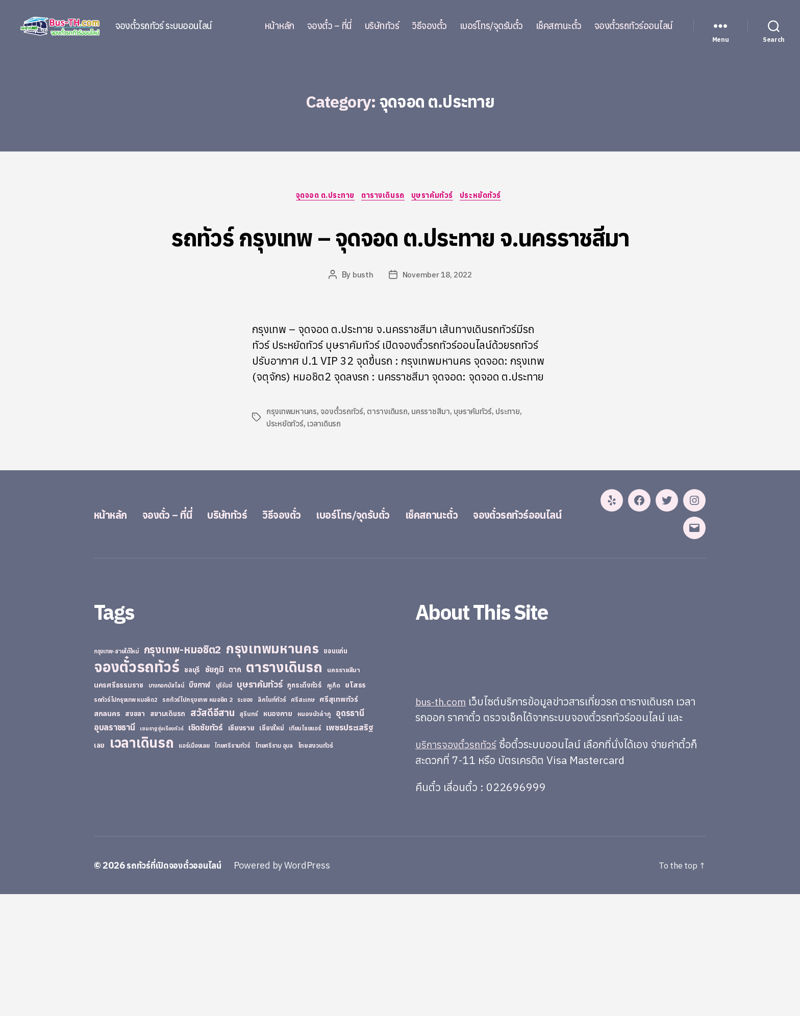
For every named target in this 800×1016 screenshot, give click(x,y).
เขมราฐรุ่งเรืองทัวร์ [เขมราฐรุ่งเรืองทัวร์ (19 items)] (161, 850)
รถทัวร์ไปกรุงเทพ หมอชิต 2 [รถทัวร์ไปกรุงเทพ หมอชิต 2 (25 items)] (197, 821)
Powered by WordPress (290, 987)
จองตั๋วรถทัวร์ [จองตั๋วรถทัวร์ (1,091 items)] (136, 788)
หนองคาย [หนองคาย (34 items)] (277, 835)
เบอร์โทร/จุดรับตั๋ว (491, 26)
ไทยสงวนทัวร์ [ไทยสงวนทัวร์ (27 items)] (315, 867)
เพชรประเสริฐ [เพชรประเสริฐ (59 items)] (349, 849)
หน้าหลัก (279, 26)
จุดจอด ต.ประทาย (321, 196)
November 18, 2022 (437, 314)
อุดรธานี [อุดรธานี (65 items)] (350, 834)
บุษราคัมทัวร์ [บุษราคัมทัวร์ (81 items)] (260, 806)
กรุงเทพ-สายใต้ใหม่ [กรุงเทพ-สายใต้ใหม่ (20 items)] (116, 773)
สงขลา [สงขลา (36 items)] (135, 835)
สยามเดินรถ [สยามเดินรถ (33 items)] (168, 835)
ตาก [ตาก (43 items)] (235, 791)
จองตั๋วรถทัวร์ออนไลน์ (633, 26)
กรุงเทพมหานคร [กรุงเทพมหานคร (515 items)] (272, 770)
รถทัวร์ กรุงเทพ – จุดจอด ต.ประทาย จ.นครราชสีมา (400, 255)
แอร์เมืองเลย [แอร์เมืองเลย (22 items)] (194, 867)
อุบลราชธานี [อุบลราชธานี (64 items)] (114, 849)
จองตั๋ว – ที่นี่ (329, 26)
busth (361, 314)
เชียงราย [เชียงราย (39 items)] (241, 849)
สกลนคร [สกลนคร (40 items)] (107, 835)
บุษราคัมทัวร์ (437, 196)
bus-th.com (443, 823)
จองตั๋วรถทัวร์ (343, 450)
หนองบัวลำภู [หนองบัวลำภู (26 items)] (314, 836)
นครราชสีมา (434, 450)
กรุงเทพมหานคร (292, 450)
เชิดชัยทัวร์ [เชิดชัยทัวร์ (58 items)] (205, 849)
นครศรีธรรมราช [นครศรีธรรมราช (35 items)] (118, 806)
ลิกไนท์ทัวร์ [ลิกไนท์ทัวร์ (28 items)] (272, 821)
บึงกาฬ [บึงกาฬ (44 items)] (200, 806)
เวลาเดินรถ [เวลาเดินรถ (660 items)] (142, 864)
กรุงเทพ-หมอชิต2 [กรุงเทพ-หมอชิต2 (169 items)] (182, 771)
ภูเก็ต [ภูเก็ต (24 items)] (333, 807)
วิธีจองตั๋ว (429, 26)
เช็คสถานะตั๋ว (559, 26)
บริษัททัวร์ (382, 26)
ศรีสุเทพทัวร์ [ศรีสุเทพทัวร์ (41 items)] (338, 821)
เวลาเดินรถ (325, 463)
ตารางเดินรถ (383, 196)
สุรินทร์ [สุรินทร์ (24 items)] (248, 836)
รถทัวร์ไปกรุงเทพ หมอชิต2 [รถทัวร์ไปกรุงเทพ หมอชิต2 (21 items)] (126, 821)
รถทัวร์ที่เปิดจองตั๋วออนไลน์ (178, 987)
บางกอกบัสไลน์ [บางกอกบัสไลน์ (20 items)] (166, 807)
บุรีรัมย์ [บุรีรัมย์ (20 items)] (224, 807)
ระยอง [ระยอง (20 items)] (245, 821)
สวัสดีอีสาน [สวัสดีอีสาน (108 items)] (212, 834)
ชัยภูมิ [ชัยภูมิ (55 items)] (214, 791)
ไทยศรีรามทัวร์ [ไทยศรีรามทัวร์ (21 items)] (232, 867)
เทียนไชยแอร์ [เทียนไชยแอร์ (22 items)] (305, 850)
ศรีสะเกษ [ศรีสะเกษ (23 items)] (302, 821)
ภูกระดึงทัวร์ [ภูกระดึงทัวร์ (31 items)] (304, 807)
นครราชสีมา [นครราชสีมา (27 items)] (343, 792)
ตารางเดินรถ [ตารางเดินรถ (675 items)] (284, 789)
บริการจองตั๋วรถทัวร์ (458, 866)
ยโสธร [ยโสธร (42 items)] (355, 806)
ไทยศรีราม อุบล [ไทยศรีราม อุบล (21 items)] (274, 867)
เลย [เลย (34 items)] (99, 867)
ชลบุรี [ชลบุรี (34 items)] (192, 791)
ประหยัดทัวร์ (488, 196)
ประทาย (512, 450)
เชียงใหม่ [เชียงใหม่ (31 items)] (271, 850)
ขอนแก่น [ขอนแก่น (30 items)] (335, 773)
